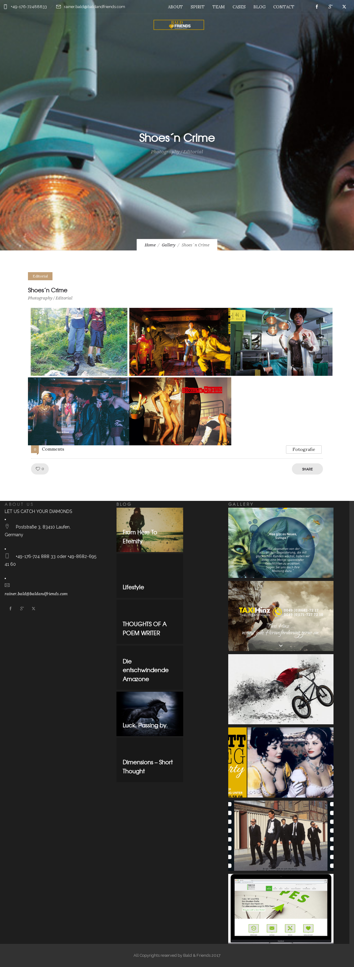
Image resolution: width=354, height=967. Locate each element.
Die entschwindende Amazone (146, 670)
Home (150, 245)
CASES (239, 7)
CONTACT (283, 7)
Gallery (168, 245)
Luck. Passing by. (145, 725)
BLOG (259, 7)
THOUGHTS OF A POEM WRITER (144, 628)
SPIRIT (198, 7)
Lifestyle (133, 587)
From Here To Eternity (140, 536)
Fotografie (304, 449)
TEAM (218, 7)
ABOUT (175, 7)
